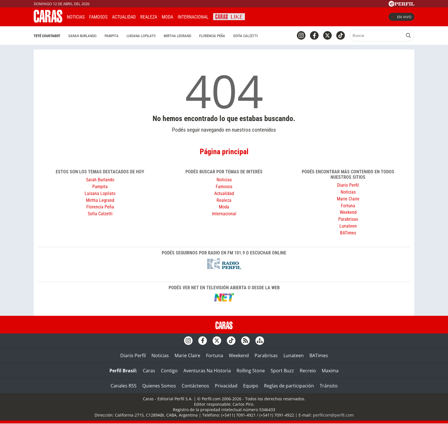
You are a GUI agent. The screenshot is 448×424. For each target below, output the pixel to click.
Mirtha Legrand (177, 36)
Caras (149, 370)
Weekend (348, 212)
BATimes (348, 233)
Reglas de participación (289, 386)
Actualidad (124, 17)
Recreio (308, 370)
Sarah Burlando (82, 36)
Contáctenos (195, 386)
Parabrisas (348, 219)
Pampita (112, 36)
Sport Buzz (282, 370)
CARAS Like (229, 16)
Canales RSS (124, 386)
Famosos (98, 17)
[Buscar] (377, 35)
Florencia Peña (212, 36)
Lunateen (348, 226)
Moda (167, 17)
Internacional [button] (193, 17)
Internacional (224, 213)
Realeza (148, 17)
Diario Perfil (348, 185)
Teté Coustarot (47, 36)
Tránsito (329, 386)
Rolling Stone (251, 370)
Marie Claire (348, 199)
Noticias (76, 17)
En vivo (401, 16)
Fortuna (348, 205)
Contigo (169, 370)
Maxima (330, 370)
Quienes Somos (159, 386)
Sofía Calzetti (245, 36)
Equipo (250, 386)
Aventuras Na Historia (207, 370)
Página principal (224, 151)
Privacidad (226, 386)
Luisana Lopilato (141, 36)
